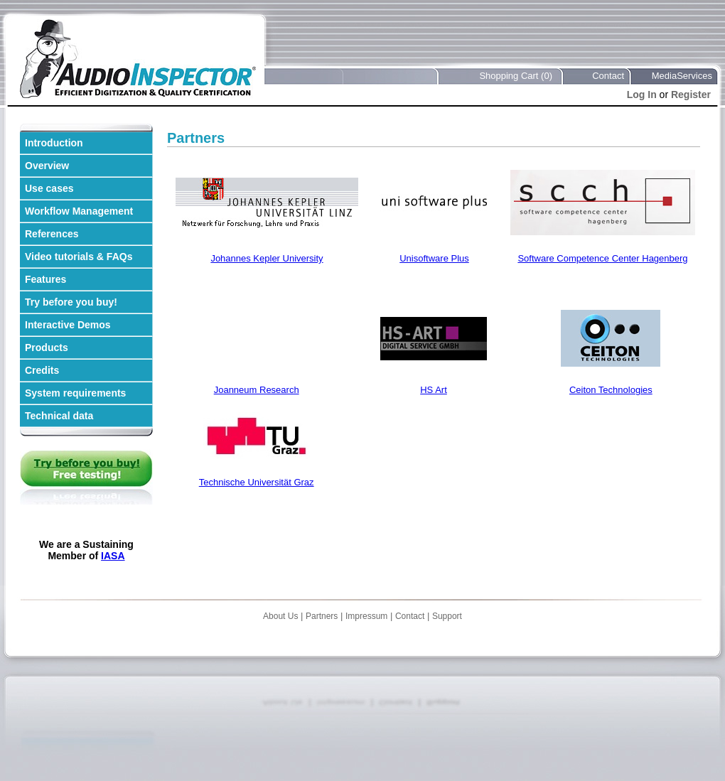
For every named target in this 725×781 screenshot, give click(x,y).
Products (46, 347)
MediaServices (682, 75)
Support (447, 616)
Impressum (366, 616)
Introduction (54, 143)
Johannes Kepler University (266, 258)
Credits (42, 370)
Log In (642, 94)
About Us (280, 616)
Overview (47, 165)
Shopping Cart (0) (515, 75)
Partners (322, 616)
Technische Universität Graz (256, 482)
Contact (608, 75)
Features (45, 279)
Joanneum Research (256, 389)
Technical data (59, 415)
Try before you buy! (71, 302)
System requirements (75, 393)
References (52, 233)
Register (691, 94)
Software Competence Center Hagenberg (602, 258)
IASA (112, 555)
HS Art (433, 389)
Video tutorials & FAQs (78, 256)
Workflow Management (79, 211)
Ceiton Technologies (610, 389)
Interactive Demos (68, 324)
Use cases (49, 188)
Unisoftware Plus (434, 258)
